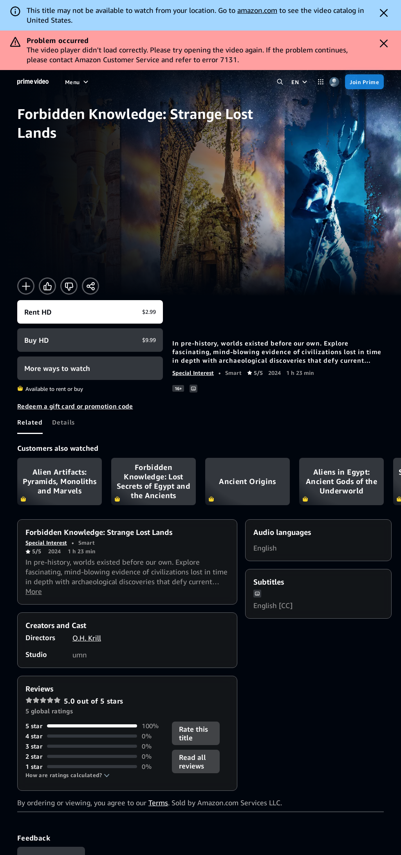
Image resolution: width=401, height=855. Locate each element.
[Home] (33, 82)
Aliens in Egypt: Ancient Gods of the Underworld (341, 482)
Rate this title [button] (193, 733)
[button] (67, 775)
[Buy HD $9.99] (90, 340)
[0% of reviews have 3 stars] (94, 746)
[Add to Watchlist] (25, 286)
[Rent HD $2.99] (90, 312)
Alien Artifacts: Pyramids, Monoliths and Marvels (59, 482)
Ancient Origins (247, 482)
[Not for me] (69, 286)
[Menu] (77, 81)
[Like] (47, 286)
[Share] (90, 286)
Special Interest (193, 372)
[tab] (30, 422)
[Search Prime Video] (280, 82)
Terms (158, 802)
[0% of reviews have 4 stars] (94, 736)
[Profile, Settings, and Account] (334, 82)
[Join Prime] (364, 81)
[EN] (300, 81)
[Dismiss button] (383, 13)
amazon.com (257, 10)
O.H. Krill (86, 638)
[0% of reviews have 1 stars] (94, 766)
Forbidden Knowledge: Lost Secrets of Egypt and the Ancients (153, 482)
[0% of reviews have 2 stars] (94, 756)
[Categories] (320, 82)
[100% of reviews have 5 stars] (94, 726)
